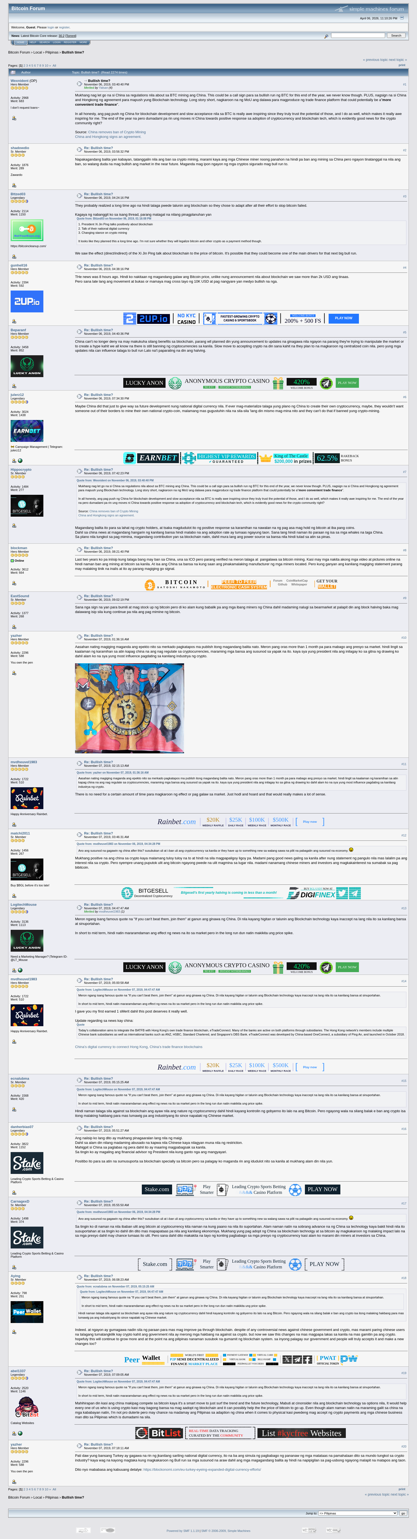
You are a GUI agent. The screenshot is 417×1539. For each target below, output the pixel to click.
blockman (19, 548)
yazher (16, 636)
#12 (403, 835)
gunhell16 (19, 265)
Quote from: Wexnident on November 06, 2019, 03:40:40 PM (115, 480)
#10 (403, 637)
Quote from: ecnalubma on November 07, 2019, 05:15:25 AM (115, 1286)
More (83, 42)
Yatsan (103, 87)
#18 (403, 1278)
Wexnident (20, 81)
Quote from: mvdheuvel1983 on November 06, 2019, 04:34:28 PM (118, 843)
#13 (403, 908)
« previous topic (375, 60)
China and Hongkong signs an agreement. (108, 137)
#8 (404, 550)
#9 (404, 598)
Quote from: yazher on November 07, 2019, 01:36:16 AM (113, 772)
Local (38, 52)
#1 (404, 84)
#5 (404, 332)
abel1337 (18, 1371)
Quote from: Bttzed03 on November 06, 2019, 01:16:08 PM (114, 218)
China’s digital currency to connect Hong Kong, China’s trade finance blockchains (138, 1047)
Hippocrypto (21, 469)
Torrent (71, 35)
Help (33, 42)
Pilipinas (51, 52)
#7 (404, 471)
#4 (404, 267)
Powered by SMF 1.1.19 (183, 1530)
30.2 (61, 35)
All (54, 65)
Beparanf (18, 330)
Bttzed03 (18, 194)
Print (402, 65)
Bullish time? (73, 52)
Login (57, 42)
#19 (403, 1373)
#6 (404, 397)
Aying (15, 1276)
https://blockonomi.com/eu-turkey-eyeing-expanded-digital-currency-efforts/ (202, 1469)
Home (20, 42)
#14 (403, 981)
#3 (404, 196)
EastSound (20, 596)
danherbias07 (22, 1127)
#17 (403, 1203)
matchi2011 (20, 833)
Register (70, 42)
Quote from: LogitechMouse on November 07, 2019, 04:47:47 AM (118, 989)
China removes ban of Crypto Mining (117, 132)
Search (45, 42)
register (64, 27)
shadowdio (20, 148)
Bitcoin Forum (19, 52)
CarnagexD (20, 1201)
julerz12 (17, 395)
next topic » (398, 60)
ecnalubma (20, 1078)
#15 (403, 1080)
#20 (403, 1446)
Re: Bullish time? (98, 148)
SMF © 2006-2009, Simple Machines (225, 1530)
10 (46, 65)
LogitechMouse (24, 904)
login (51, 27)
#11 (403, 764)
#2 (404, 150)
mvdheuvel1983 (24, 762)
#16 (403, 1128)
